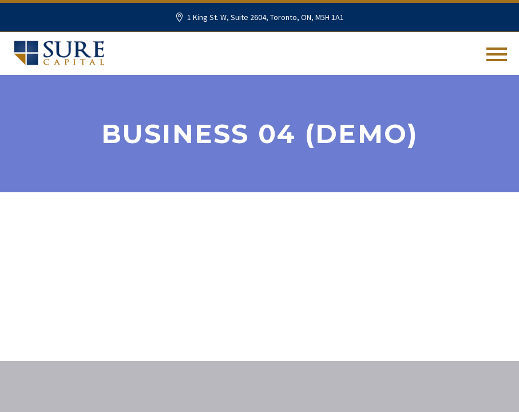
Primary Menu (496, 54)
